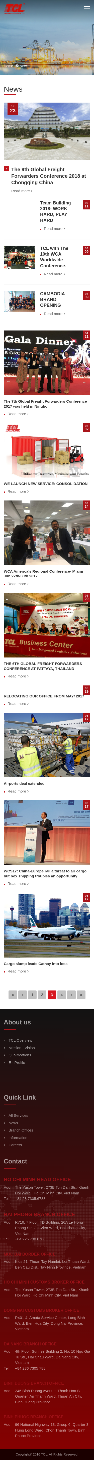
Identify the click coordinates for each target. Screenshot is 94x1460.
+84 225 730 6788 (30, 1239)
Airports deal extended (24, 783)
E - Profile (17, 1062)
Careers (15, 1145)
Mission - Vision (22, 1048)
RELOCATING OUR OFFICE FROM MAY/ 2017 (44, 696)
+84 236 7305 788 (30, 1368)
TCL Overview (20, 1040)
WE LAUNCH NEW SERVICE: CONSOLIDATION (45, 484)
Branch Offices (21, 1130)
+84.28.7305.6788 (30, 1198)
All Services (18, 1115)
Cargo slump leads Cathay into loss (35, 964)
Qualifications (20, 1055)
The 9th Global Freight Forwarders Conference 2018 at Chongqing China (48, 176)
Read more (20, 191)
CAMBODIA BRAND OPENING (52, 299)
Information (18, 1138)
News (13, 1123)
